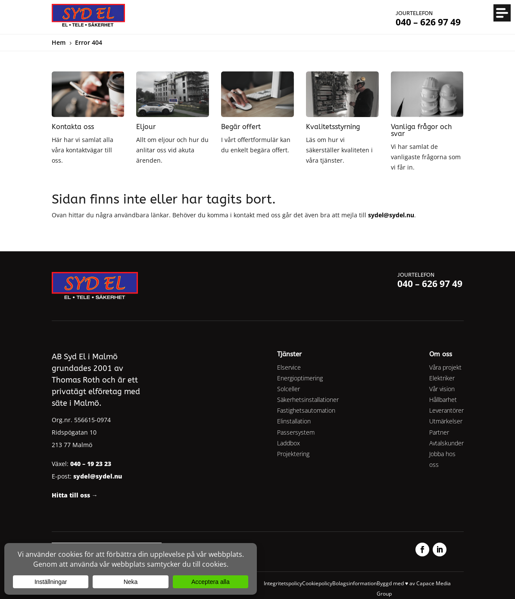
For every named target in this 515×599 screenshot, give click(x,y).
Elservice (289, 367)
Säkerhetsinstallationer (308, 399)
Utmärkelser (445, 421)
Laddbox (288, 443)
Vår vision (442, 389)
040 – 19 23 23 (90, 464)
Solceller (288, 389)
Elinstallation (294, 421)
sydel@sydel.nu (391, 215)
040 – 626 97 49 (429, 284)
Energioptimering (300, 378)
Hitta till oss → (75, 495)
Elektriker (442, 378)
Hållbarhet (443, 399)
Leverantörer (446, 410)
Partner (439, 432)
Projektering (293, 454)
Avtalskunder (446, 443)
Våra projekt (445, 367)
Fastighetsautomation (306, 410)
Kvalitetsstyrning (333, 127)
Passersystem (296, 432)
